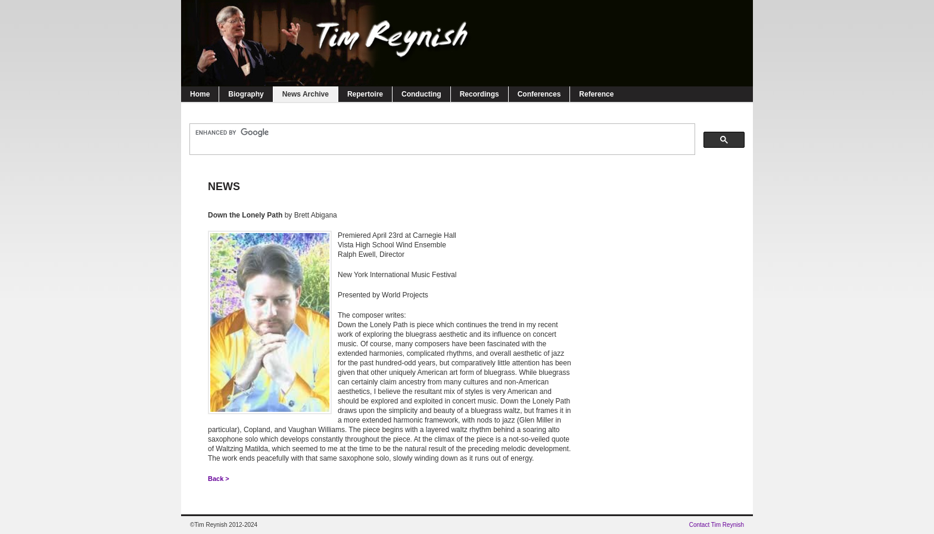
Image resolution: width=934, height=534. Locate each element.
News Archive (305, 94)
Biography (245, 94)
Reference (596, 94)
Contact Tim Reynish (716, 524)
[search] (441, 132)
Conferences (539, 94)
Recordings (479, 94)
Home (200, 94)
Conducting (421, 94)
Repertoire (365, 94)
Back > (218, 478)
